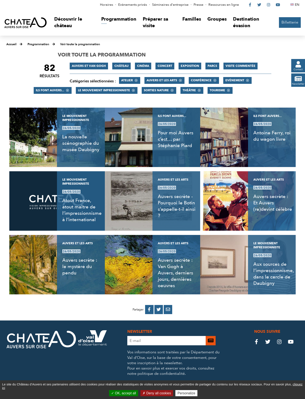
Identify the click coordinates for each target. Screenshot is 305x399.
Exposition (190, 66)
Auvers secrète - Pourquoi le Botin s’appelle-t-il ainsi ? (176, 206)
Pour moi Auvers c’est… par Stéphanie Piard (175, 139)
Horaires (106, 4)
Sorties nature (156, 90)
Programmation (38, 44)
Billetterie (289, 22)
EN (298, 4)
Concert (165, 66)
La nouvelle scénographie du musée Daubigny (80, 143)
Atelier (127, 80)
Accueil (11, 44)
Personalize (186, 393)
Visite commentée (240, 66)
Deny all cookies (157, 393)
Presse (198, 4)
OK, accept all (123, 393)
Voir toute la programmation (80, 44)
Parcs (212, 66)
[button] (74, 22)
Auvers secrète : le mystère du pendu (79, 266)
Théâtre (189, 90)
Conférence (201, 80)
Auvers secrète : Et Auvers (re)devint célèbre (272, 202)
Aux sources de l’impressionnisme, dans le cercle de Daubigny (273, 274)
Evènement (234, 80)
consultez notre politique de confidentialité (170, 371)
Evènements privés (132, 4)
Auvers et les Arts (162, 80)
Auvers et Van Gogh (89, 66)
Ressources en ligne (223, 4)
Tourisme (217, 90)
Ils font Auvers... (50, 90)
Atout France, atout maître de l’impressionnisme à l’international (82, 210)
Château (121, 66)
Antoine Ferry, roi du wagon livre (272, 136)
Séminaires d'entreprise (170, 4)
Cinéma (143, 66)
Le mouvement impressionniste (104, 90)
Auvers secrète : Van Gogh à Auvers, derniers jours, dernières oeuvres (175, 273)
